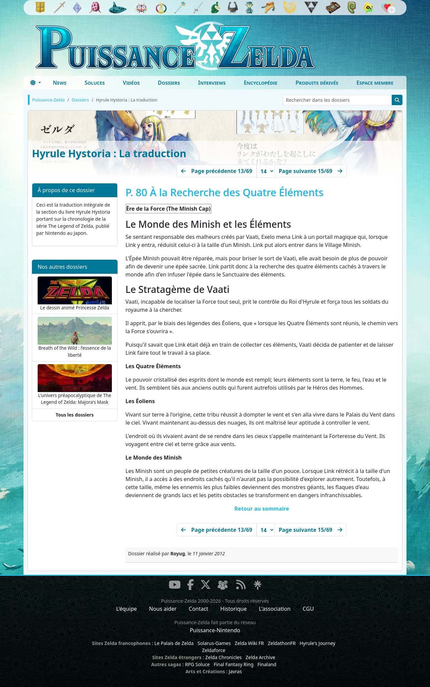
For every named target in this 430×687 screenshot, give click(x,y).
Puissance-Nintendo (215, 630)
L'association (275, 608)
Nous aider (162, 608)
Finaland (266, 664)
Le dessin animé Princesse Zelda (75, 293)
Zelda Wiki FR (249, 643)
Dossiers (169, 82)
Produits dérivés (317, 82)
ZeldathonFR (282, 643)
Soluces (95, 82)
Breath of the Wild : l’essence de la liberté (75, 337)
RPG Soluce (197, 664)
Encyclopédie (260, 82)
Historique (233, 608)
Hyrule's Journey (318, 643)
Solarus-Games (214, 643)
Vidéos (131, 82)
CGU (308, 608)
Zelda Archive (260, 657)
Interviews (212, 82)
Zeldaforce (213, 650)
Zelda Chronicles (223, 657)
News (60, 82)
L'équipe (126, 608)
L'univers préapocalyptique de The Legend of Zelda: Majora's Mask (75, 384)
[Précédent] (217, 171)
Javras (235, 671)
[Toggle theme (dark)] (36, 82)
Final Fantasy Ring (233, 664)
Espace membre (374, 82)
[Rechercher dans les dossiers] (337, 100)
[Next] (310, 171)
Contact (198, 608)
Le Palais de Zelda (174, 643)
